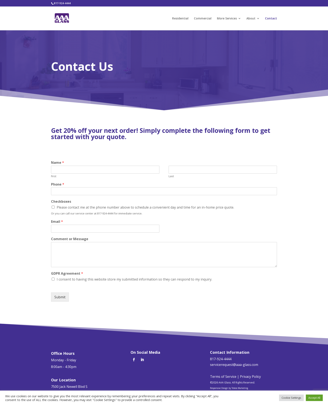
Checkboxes (61, 201)
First (53, 176)
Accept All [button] (314, 398)
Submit (59, 297)
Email (57, 221)
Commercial (202, 18)
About (250, 18)
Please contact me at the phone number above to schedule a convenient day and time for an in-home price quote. (145, 207)
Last (171, 176)
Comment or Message (69, 239)
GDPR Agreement (67, 273)
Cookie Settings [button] (291, 398)
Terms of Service (223, 376)
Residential (180, 18)
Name (57, 162)
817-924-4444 (62, 3)
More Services (227, 18)
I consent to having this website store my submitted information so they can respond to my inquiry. (134, 279)
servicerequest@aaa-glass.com (234, 364)
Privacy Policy (250, 376)
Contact (271, 18)
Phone (57, 184)
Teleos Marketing (240, 388)
